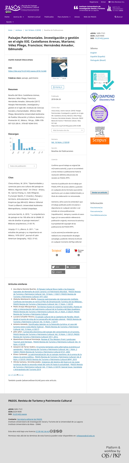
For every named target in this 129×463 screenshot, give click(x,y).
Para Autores (63, 17)
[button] (58, 267)
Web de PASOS (90, 17)
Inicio (10, 30)
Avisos (77, 17)
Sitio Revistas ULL (116, 2)
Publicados (49, 17)
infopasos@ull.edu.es (86, 435)
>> (22, 375)
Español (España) (97, 56)
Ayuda (9, 22)
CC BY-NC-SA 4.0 (49, 431)
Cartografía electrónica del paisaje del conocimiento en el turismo (51, 332)
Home (7, 17)
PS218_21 (58, 87)
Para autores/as (96, 211)
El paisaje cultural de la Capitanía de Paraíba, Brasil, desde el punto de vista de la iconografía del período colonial (46, 317)
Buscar (119, 17)
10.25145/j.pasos (102, 38)
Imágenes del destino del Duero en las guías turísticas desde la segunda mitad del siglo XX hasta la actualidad (46, 363)
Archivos (18, 30)
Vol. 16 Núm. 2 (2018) (33, 30)
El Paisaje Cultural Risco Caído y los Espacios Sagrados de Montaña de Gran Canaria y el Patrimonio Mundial (44, 290)
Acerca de (17, 17)
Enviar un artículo (99, 192)
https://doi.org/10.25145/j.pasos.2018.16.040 (27, 71)
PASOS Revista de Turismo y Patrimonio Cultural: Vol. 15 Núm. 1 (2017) (47, 320)
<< (9, 375)
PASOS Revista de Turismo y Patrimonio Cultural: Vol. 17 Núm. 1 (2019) (43, 304)
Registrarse (94, 2)
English (93, 53)
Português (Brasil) (98, 60)
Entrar (103, 2)
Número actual (34, 17)
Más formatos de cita (61, 130)
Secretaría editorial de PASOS (29, 419)
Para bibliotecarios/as (98, 215)
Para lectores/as (96, 207)
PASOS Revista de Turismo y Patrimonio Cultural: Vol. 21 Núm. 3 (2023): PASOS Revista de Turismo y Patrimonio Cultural (46, 312)
